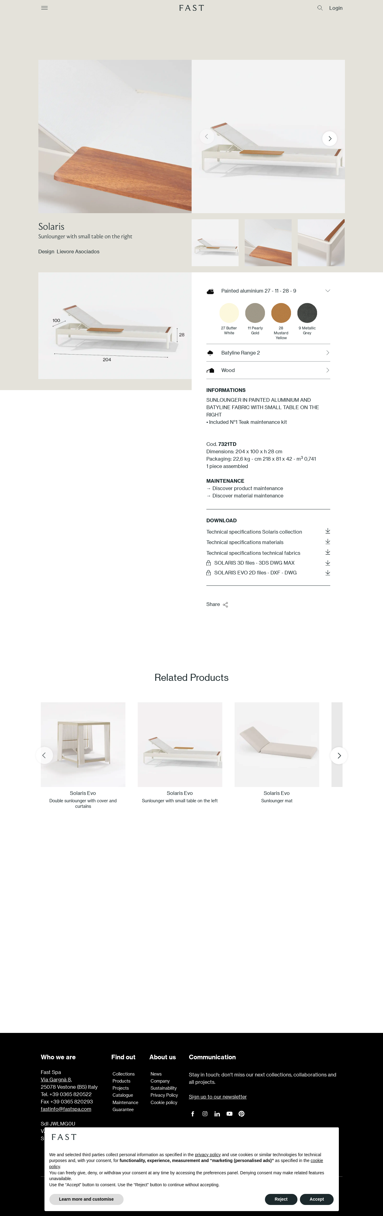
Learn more (191, 976)
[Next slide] (338, 755)
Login (336, 8)
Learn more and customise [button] (86, 1199)
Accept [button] (317, 1199)
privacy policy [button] (208, 1154)
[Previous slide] (44, 755)
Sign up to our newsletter (218, 1096)
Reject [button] (281, 1199)
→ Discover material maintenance (244, 495)
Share (217, 604)
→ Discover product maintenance (244, 488)
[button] (334, 138)
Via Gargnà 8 (56, 1079)
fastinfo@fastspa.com (66, 1109)
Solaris (51, 226)
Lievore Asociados (78, 251)
